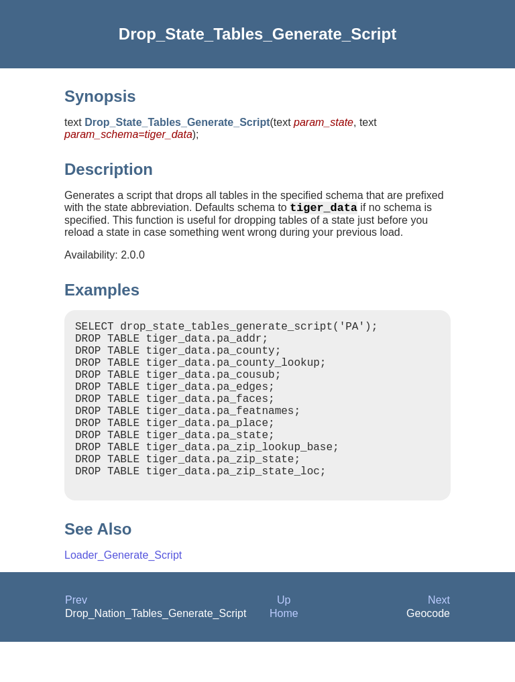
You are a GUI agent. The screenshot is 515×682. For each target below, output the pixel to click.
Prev (76, 640)
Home (284, 653)
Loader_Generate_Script (123, 595)
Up (283, 640)
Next (439, 640)
